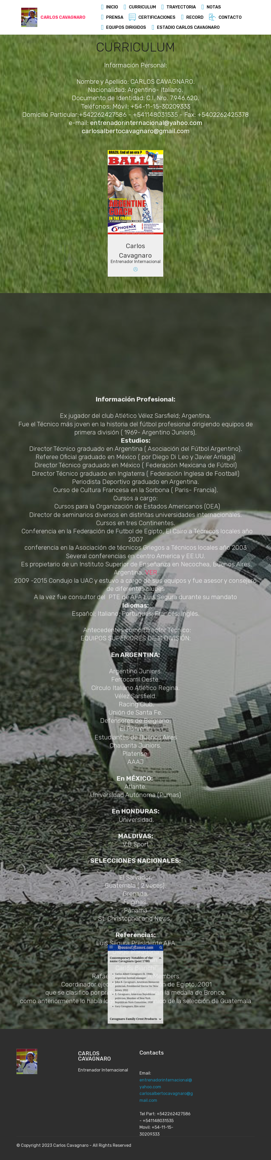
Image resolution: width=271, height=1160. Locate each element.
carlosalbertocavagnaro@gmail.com (135, 132)
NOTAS (211, 7)
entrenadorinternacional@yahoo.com (146, 124)
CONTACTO (225, 17)
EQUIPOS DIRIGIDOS (123, 27)
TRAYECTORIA (178, 7)
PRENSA (112, 17)
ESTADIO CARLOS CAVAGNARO (186, 27)
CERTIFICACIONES (152, 17)
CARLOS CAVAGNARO (62, 17)
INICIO (109, 7)
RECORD (192, 17)
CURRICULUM (140, 7)
